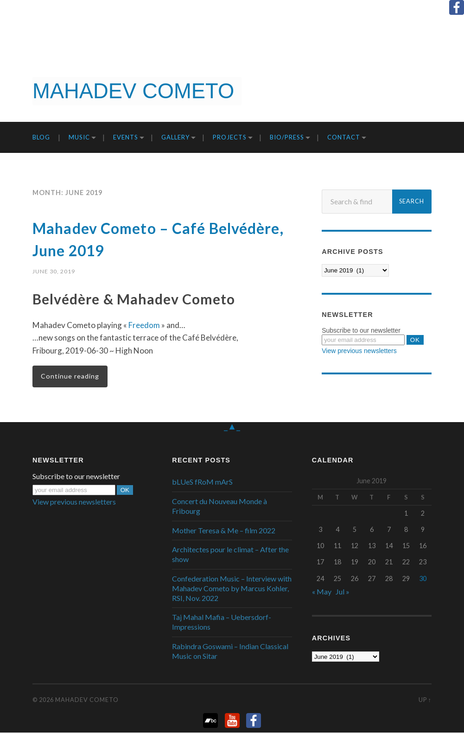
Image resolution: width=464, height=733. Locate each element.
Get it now (416, 91)
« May (321, 592)
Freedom (143, 325)
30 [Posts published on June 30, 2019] (422, 578)
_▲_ (232, 426)
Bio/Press (287, 137)
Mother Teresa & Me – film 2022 (223, 530)
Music (79, 137)
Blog (41, 137)
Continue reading (70, 376)
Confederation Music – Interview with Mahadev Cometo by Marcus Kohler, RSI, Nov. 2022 (232, 589)
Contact (343, 137)
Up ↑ (425, 700)
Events (125, 137)
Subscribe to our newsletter (361, 330)
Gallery (175, 137)
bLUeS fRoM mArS (202, 482)
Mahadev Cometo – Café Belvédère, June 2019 (140, 238)
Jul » (343, 592)
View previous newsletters (359, 350)
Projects (230, 137)
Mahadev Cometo (87, 700)
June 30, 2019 (53, 271)
